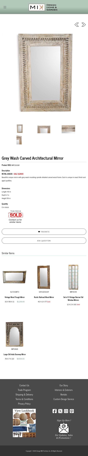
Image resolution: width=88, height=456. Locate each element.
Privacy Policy (24, 403)
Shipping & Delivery (24, 394)
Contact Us (24, 385)
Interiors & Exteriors (64, 390)
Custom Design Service (63, 399)
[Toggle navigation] (5, 7)
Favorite (44, 231)
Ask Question (44, 240)
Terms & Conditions (24, 399)
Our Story (63, 385)
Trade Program (24, 390)
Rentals (63, 394)
